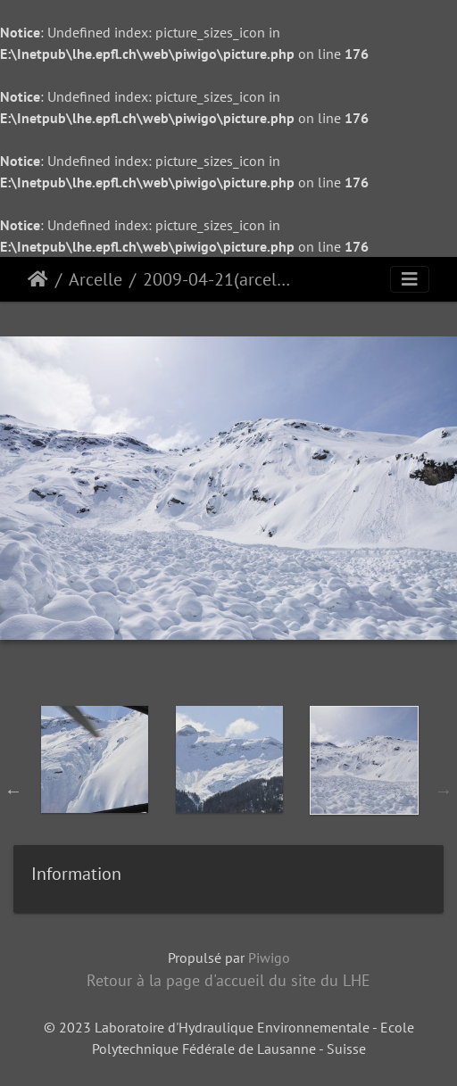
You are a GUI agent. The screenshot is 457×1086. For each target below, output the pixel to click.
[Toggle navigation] (409, 279)
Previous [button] (13, 791)
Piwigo (269, 957)
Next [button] (444, 791)
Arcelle (95, 279)
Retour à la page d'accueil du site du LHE (228, 980)
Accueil (38, 279)
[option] (94, 787)
